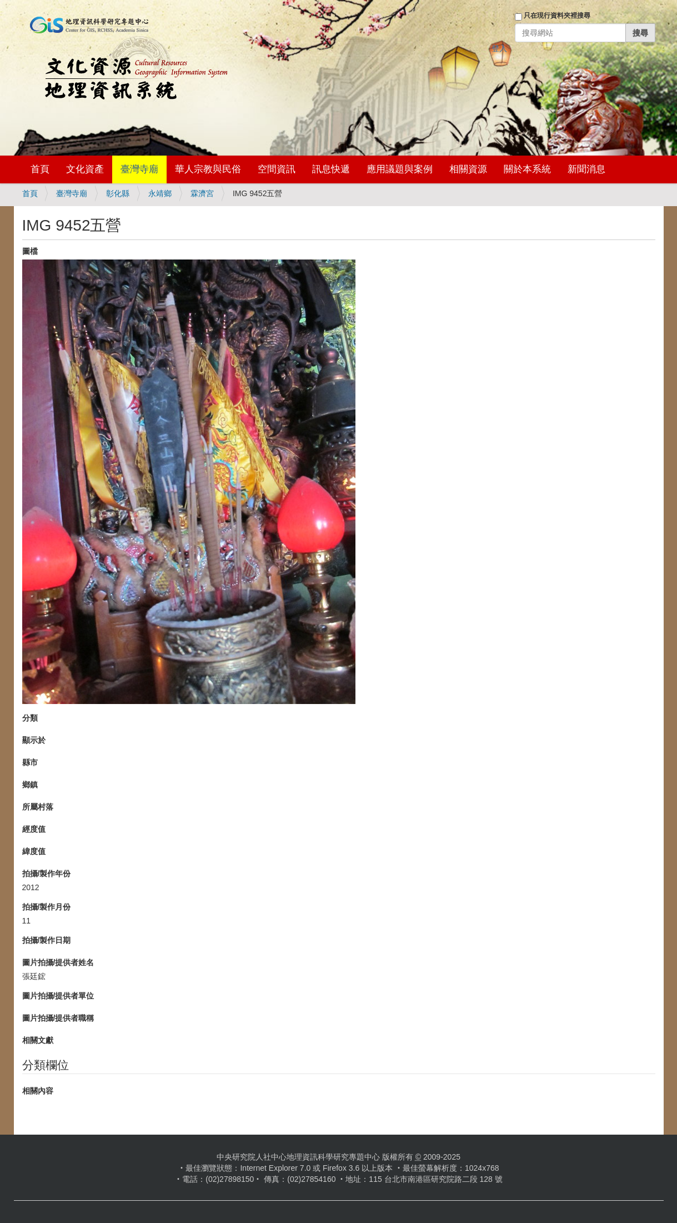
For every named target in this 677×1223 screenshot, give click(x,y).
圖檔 (30, 251)
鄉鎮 (30, 784)
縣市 (30, 762)
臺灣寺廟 (139, 169)
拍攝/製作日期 (46, 940)
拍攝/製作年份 (46, 873)
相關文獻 (37, 1040)
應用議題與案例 (400, 169)
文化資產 (85, 169)
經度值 (34, 829)
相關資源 (468, 169)
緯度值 (34, 851)
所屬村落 (37, 806)
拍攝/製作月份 (46, 906)
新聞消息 (586, 169)
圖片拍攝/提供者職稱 (58, 1018)
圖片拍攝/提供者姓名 (58, 962)
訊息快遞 (331, 169)
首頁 (40, 169)
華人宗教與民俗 (208, 169)
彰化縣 (117, 193)
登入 (499, 48)
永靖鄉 (160, 193)
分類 (30, 717)
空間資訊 (276, 169)
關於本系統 (527, 169)
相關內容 (37, 1090)
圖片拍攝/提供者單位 (58, 995)
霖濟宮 (202, 193)
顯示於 (34, 740)
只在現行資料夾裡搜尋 (557, 15)
